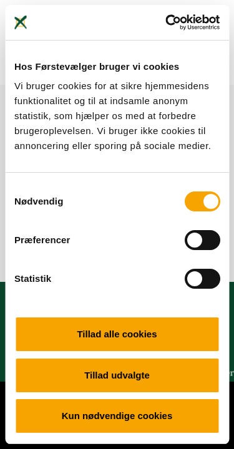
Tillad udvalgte (117, 375)
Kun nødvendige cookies (117, 415)
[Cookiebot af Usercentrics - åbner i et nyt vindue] (167, 22)
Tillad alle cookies (117, 334)
